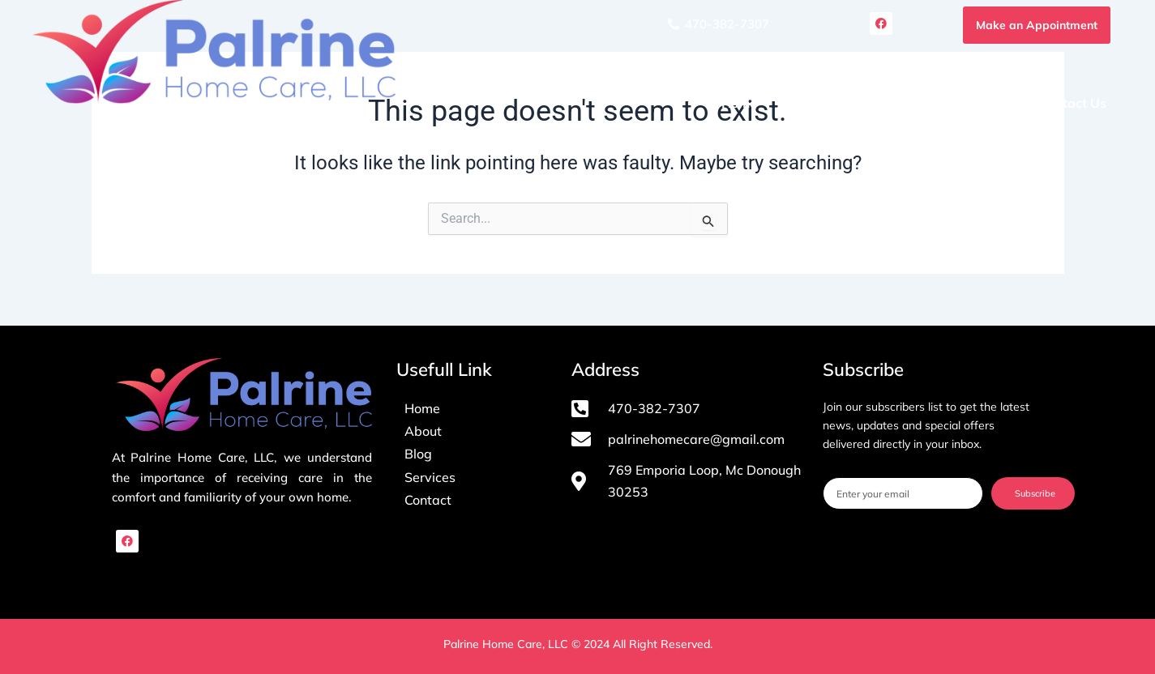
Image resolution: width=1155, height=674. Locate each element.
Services (913, 102)
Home (739, 103)
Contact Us (1072, 103)
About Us (818, 103)
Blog (993, 103)
